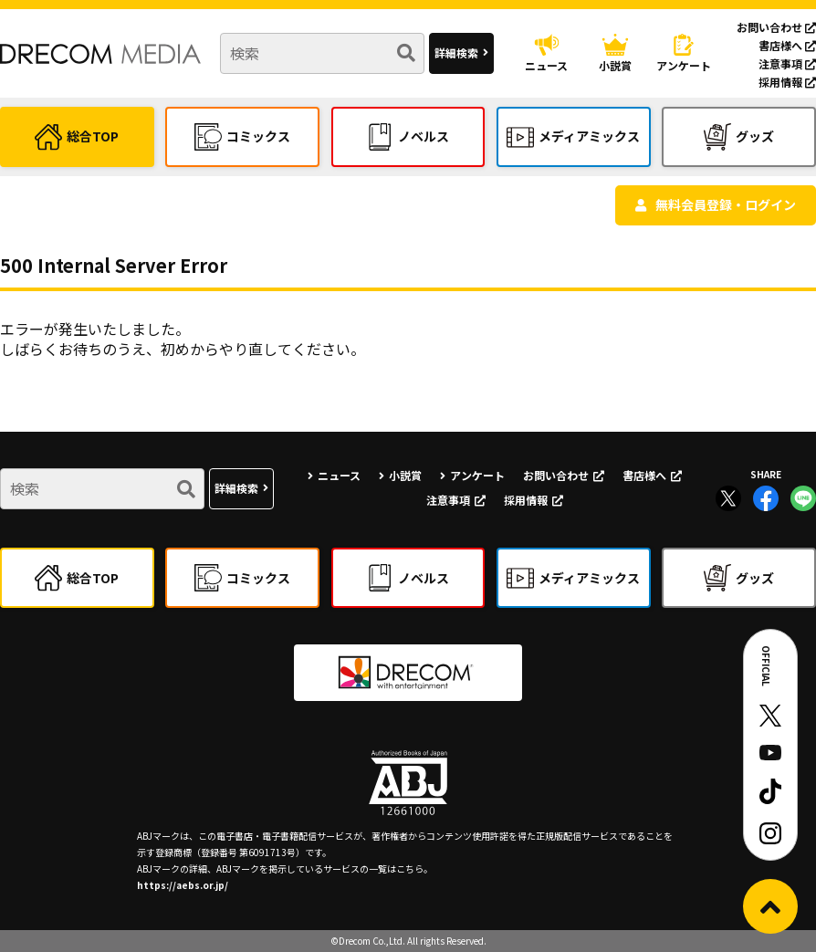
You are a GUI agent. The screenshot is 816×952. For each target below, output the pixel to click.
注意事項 (787, 63)
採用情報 (787, 81)
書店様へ (787, 45)
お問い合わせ (776, 27)
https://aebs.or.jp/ (182, 885)
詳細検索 (456, 52)
